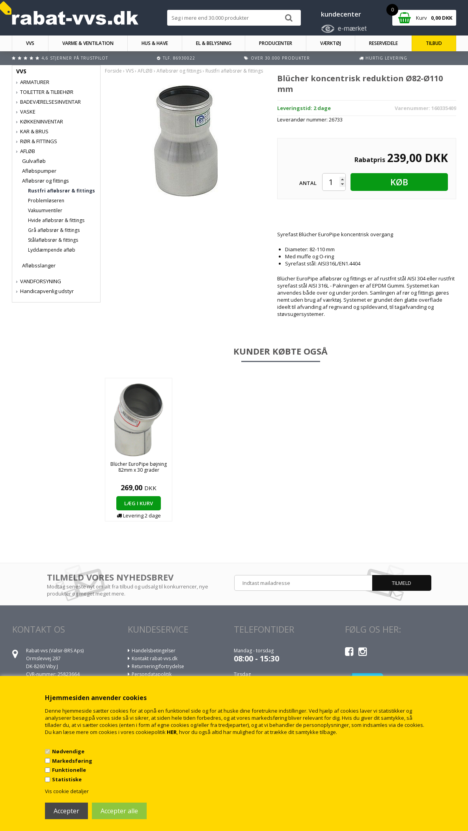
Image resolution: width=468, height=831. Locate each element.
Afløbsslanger (39, 265)
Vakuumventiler (45, 210)
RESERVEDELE (383, 43)
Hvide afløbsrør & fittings (56, 220)
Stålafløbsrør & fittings (53, 240)
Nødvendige (68, 751)
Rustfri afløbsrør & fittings (61, 190)
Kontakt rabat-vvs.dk (154, 658)
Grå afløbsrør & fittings (54, 230)
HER (172, 732)
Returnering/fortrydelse (158, 666)
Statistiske (67, 779)
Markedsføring (72, 760)
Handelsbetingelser (153, 650)
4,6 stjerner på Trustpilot (74, 58)
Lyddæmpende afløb (51, 249)
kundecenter (341, 14)
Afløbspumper (39, 170)
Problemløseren (46, 200)
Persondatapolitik (152, 674)
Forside (113, 70)
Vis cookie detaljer (67, 791)
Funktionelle (69, 769)
